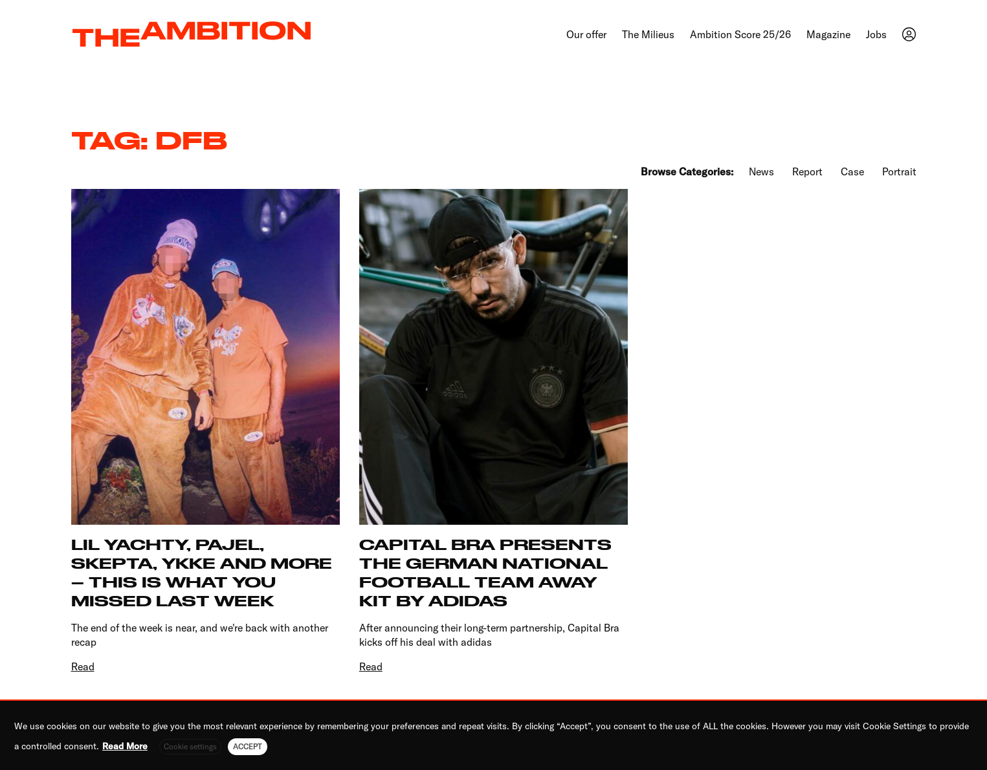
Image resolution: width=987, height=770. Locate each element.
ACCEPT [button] (247, 746)
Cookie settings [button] (190, 746)
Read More (125, 746)
